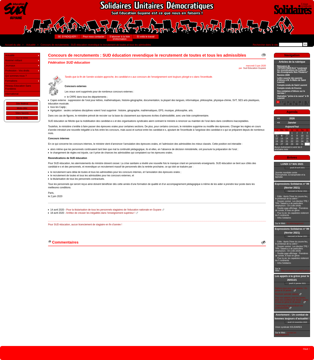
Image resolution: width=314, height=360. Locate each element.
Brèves (292, 157)
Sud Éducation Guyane (254, 68)
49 (290, 104)
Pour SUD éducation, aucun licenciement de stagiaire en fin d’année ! (85, 224)
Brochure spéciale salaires (287, 294)
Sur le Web (22, 117)
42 (285, 104)
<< (278, 118)
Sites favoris (21, 113)
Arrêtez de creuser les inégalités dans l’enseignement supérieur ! (100, 213)
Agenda (291, 111)
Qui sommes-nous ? (16, 75)
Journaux (10, 65)
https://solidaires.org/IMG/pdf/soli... (296, 271)
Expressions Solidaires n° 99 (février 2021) (292, 186)
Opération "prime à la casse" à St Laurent (293, 97)
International (11, 93)
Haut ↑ (306, 349)
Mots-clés (22, 108)
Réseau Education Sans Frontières (18, 87)
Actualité (30, 44)
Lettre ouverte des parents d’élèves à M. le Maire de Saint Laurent (291, 80)
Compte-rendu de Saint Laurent (292, 85)
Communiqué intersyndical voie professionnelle (289, 307)
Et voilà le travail (145, 36)
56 (296, 104)
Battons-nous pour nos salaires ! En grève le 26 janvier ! (291, 289)
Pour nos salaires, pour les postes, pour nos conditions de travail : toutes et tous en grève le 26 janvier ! (291, 300)
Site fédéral (22, 103)
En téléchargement (295, 223)
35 (305, 102)
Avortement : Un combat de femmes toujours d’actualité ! (292, 316)
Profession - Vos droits (17, 70)
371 (306, 104)
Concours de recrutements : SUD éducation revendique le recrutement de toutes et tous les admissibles (95, 44)
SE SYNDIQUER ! (67, 36)
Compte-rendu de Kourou (289, 88)
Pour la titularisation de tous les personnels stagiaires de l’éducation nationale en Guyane (113, 209)
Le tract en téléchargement (285, 334)
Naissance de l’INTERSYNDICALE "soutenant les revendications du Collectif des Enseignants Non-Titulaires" (292, 69)
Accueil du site (12, 44)
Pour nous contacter (93, 36)
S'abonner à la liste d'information (120, 37)
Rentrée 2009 (283, 75)
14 (288, 102)
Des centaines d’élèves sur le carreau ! (291, 92)
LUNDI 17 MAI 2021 (292, 164)
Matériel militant (13, 60)
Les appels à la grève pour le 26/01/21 (292, 278)
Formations (11, 80)
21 (294, 102)
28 (300, 102)
